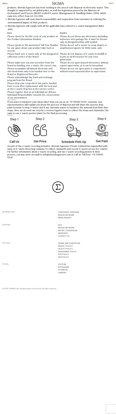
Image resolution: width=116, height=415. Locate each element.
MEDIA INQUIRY (64, 218)
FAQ (60, 225)
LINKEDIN (62, 273)
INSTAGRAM (63, 267)
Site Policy (63, 254)
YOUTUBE (62, 264)
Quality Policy (65, 249)
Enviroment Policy (67, 251)
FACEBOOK (63, 270)
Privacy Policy (65, 246)
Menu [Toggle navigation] (5, 3)
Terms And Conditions (69, 243)
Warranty (63, 233)
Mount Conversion (67, 230)
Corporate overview (68, 212)
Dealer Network (66, 215)
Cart (111, 3)
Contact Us (64, 236)
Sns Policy (63, 257)
